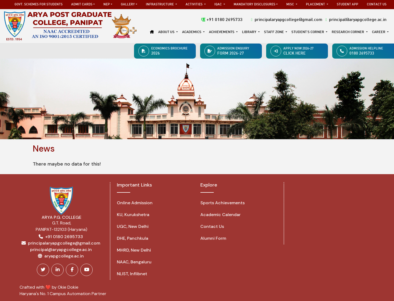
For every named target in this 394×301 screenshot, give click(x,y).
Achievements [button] (222, 32)
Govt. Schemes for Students (39, 4)
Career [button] (379, 32)
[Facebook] (72, 270)
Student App (347, 4)
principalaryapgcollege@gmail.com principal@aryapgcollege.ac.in (318, 20)
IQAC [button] (218, 4)
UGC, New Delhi (133, 226)
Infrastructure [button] (160, 4)
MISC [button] (290, 4)
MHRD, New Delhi (134, 250)
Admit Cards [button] (81, 4)
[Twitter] (43, 270)
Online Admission (135, 203)
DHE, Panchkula (132, 238)
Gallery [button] (128, 4)
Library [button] (249, 32)
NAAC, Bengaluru (134, 262)
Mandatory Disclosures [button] (254, 4)
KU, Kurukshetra (133, 214)
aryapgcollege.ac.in (64, 256)
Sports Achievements (222, 203)
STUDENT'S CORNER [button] (308, 32)
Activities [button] (194, 4)
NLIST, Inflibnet (132, 274)
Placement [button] (316, 4)
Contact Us (376, 4)
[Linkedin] (57, 270)
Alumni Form (213, 238)
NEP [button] (106, 4)
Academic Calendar (220, 214)
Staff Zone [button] (274, 32)
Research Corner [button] (348, 32)
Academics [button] (192, 32)
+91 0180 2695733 (222, 20)
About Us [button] (166, 32)
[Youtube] (86, 270)
